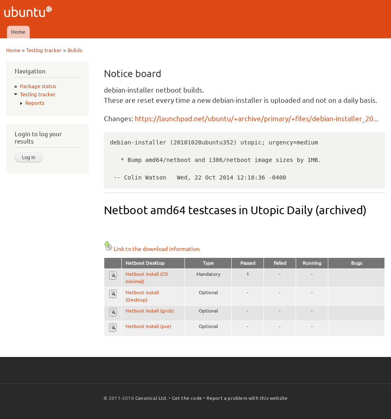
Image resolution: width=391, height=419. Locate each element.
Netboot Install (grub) (149, 310)
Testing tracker (44, 50)
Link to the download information (152, 249)
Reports (34, 103)
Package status (38, 86)
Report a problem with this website (247, 398)
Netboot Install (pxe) (148, 326)
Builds (75, 50)
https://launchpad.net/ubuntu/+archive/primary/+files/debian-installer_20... (256, 118)
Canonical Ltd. (151, 398)
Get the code (187, 398)
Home (18, 32)
